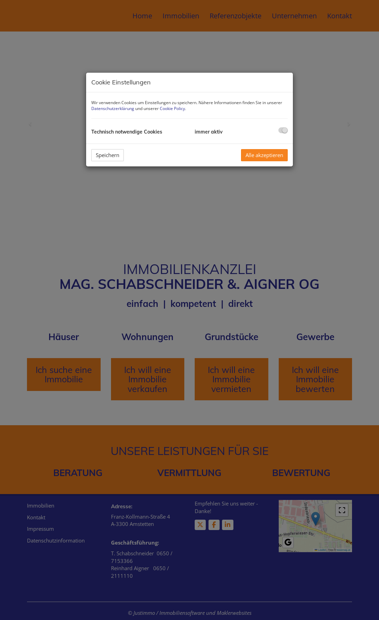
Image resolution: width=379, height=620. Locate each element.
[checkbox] (283, 130)
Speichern (107, 155)
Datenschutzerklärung (112, 108)
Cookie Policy (172, 108)
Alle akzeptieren (264, 155)
